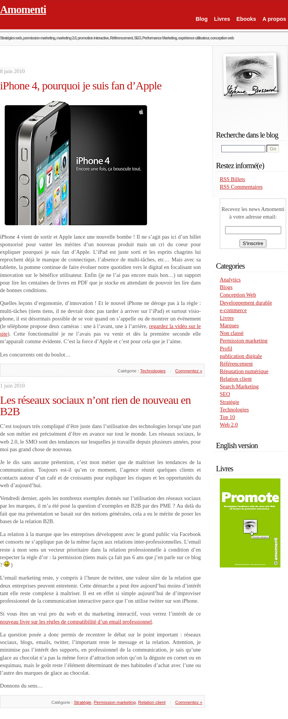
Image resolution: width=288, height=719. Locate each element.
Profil (226, 348)
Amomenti (23, 9)
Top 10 (227, 417)
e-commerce (233, 310)
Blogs (226, 287)
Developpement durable (246, 303)
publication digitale (241, 356)
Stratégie (82, 702)
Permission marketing (115, 702)
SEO (225, 394)
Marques (229, 325)
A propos (274, 19)
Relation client (152, 702)
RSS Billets (232, 179)
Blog (202, 19)
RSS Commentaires (241, 187)
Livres (222, 19)
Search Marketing (239, 386)
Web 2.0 (229, 425)
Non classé (232, 333)
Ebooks (246, 19)
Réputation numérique (244, 371)
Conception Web (238, 295)
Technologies (153, 371)
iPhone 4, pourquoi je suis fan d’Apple (80, 85)
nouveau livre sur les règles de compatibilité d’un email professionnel (76, 622)
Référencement (236, 364)
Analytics (230, 280)
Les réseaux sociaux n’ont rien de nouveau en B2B (95, 405)
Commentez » (188, 371)
